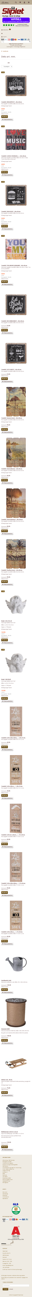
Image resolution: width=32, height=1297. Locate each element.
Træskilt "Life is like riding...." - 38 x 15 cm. (13, 737)
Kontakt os (5, 1172)
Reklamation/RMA (7, 1178)
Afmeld (11, 1289)
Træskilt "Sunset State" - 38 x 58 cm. (11, 418)
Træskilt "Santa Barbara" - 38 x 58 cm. (12, 519)
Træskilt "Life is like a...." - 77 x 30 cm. (12, 932)
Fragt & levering (6, 1170)
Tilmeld (5, 1289)
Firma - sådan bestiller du (8, 1169)
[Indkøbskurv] (16, 29)
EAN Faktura (5, 1166)
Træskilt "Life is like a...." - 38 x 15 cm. (12, 786)
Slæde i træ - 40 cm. (6, 1079)
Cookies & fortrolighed (8, 1163)
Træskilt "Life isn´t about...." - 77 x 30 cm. (13, 834)
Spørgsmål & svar (6, 1181)
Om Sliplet (5, 1176)
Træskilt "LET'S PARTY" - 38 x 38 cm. (11, 369)
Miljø (4, 1173)
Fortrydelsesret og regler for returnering (12, 1167)
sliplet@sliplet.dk (9, 1265)
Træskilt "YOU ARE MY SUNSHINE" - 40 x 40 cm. (14, 265)
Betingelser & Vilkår (7, 1161)
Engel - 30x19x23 (6, 679)
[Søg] (29, 41)
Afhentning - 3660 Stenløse (9, 1160)
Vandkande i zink (6, 980)
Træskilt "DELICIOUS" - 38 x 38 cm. (11, 211)
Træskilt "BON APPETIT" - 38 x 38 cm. (11, 102)
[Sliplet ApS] (13, 11)
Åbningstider (5, 1182)
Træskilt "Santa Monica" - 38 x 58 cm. (11, 468)
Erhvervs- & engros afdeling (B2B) (10, 1164)
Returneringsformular (8, 1179)
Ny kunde (5, 1175)
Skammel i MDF (5, 1029)
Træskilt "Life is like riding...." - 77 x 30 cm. (13, 883)
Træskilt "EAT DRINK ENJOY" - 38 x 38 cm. (12, 321)
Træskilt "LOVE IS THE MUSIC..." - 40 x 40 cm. (13, 156)
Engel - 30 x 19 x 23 (6, 621)
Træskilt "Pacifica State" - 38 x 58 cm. (11, 570)
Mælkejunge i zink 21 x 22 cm (9, 1131)
